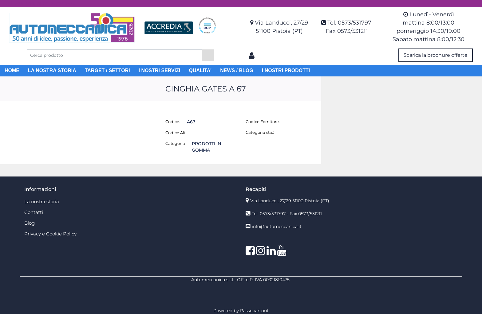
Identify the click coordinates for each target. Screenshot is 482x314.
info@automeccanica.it (277, 226)
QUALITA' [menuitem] (200, 70)
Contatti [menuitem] (33, 212)
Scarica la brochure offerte (436, 55)
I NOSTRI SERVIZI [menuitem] (159, 70)
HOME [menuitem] (12, 70)
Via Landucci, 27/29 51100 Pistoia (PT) (289, 201)
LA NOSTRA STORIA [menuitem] (52, 70)
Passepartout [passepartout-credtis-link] (254, 310)
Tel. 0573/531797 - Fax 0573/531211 (287, 213)
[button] (208, 55)
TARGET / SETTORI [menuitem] (107, 70)
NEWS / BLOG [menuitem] (236, 70)
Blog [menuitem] (29, 223)
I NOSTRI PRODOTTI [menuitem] (286, 70)
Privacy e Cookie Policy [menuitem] (50, 234)
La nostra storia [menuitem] (41, 201)
